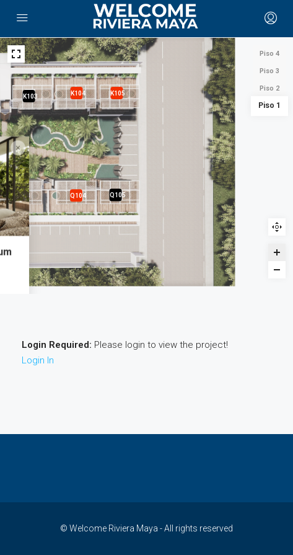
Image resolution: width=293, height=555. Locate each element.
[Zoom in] (277, 252)
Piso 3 (269, 71)
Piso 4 (269, 54)
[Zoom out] (277, 269)
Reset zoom (277, 227)
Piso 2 (269, 88)
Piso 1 (269, 105)
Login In (38, 360)
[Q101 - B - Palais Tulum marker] (146, 253)
